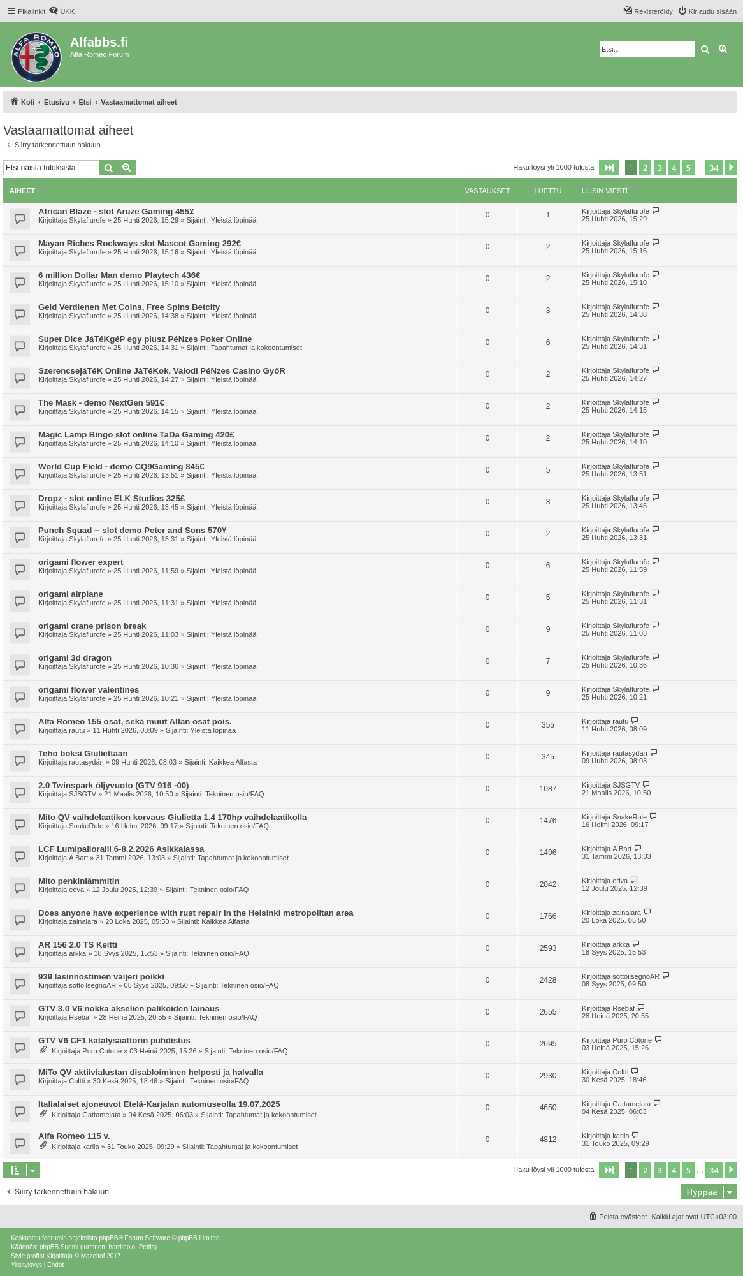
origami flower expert (80, 562)
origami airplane (70, 594)
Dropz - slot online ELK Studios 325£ (111, 498)
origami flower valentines (88, 689)
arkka (77, 953)
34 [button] (714, 167)
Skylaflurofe (87, 220)
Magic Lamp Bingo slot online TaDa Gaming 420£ (136, 434)
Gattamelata (101, 1114)
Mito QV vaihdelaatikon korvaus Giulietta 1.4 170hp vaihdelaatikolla (172, 817)
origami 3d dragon (75, 658)
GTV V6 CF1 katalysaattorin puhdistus (114, 1040)
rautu (77, 730)
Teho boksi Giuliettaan (82, 753)
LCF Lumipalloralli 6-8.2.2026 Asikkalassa (121, 849)
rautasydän (86, 762)
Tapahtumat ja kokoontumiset (256, 347)
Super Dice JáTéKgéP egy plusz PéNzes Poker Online (145, 339)
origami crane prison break (92, 626)
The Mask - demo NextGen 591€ (101, 402)
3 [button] (660, 167)
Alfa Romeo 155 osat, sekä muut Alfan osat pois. (135, 721)
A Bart (78, 858)
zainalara (83, 921)
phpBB (108, 1238)
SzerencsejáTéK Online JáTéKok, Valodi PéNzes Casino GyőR (161, 371)
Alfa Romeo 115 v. (74, 1136)
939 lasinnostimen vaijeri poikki (101, 976)
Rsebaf (80, 1017)
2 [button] (645, 167)
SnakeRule (86, 826)
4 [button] (674, 167)
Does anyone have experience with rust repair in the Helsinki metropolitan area (196, 913)
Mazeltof (93, 1255)
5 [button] (688, 167)
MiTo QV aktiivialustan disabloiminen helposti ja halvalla (150, 1072)
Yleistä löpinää (234, 220)
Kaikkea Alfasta (233, 762)
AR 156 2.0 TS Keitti (77, 945)
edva (76, 889)
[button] (609, 167)
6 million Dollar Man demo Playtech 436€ (119, 275)
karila (90, 1146)
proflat (36, 1255)
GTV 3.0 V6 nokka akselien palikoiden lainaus (128, 1008)
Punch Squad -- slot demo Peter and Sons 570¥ (132, 530)
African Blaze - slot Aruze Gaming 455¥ (116, 211)
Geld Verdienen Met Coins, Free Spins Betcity (129, 307)
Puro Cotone (102, 1051)
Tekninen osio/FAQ (234, 794)
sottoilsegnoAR (92, 985)
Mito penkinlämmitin (78, 881)
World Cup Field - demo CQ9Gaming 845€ (121, 466)
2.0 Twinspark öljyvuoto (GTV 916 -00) (113, 785)
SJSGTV (82, 794)
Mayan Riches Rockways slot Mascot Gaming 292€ (139, 243)
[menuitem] (61, 11)
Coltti (77, 1081)
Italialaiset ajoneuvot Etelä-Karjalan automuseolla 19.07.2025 (159, 1104)
